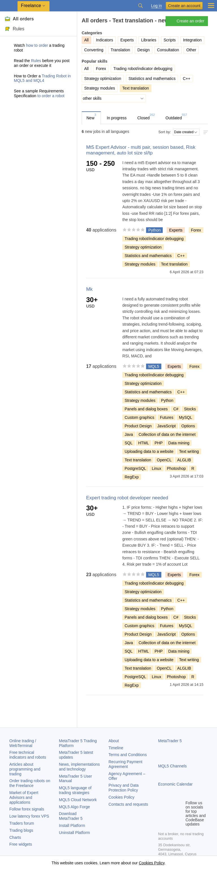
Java (129, 434)
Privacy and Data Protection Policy (123, 787)
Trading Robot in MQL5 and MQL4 (42, 78)
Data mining (179, 443)
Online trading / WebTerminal (22, 743)
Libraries (148, 40)
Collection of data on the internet (167, 434)
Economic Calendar (175, 784)
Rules (14, 28)
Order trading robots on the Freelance (29, 783)
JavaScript (166, 426)
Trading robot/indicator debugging (142, 68)
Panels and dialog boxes (146, 409)
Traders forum (21, 823)
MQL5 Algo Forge (74, 807)
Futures (166, 417)
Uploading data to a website (149, 451)
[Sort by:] (186, 132)
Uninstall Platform (74, 832)
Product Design (138, 426)
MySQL (185, 417)
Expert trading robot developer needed (127, 497)
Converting (93, 50)
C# (175, 409)
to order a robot (50, 96)
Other (191, 50)
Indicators (104, 40)
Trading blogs (21, 830)
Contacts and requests (128, 804)
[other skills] (114, 98)
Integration (192, 40)
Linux (156, 468)
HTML (143, 443)
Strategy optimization (102, 78)
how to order (37, 45)
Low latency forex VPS (29, 816)
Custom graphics (139, 417)
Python (167, 400)
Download (71, 816)
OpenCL (164, 460)
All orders (19, 19)
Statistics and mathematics (152, 78)
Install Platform (72, 825)
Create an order (186, 21)
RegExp (132, 477)
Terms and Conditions (127, 754)
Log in (156, 6)
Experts (127, 40)
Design (143, 50)
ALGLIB (184, 460)
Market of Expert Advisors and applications (23, 797)
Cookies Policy (121, 797)
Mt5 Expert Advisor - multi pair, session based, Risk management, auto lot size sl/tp (140, 150)
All (86, 68)
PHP (159, 443)
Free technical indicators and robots (27, 754)
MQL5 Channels (172, 766)
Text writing (189, 451)
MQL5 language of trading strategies (75, 790)
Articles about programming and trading (24, 769)
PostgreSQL (135, 468)
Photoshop (176, 468)
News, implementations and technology (79, 766)
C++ (186, 78)
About (113, 741)
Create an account (184, 5)
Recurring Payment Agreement (125, 764)
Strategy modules (99, 88)
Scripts (170, 40)
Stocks (190, 409)
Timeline (115, 748)
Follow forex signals (26, 809)
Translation (120, 50)
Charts (15, 837)
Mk (89, 289)
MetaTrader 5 (170, 741)
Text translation (174, 264)
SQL (129, 443)
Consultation (168, 50)
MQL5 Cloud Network (78, 799)
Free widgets (20, 844)
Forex (101, 68)
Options (188, 426)
